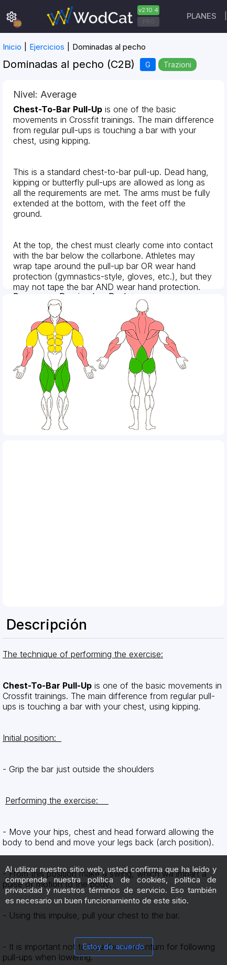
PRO (149, 21)
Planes (202, 16)
